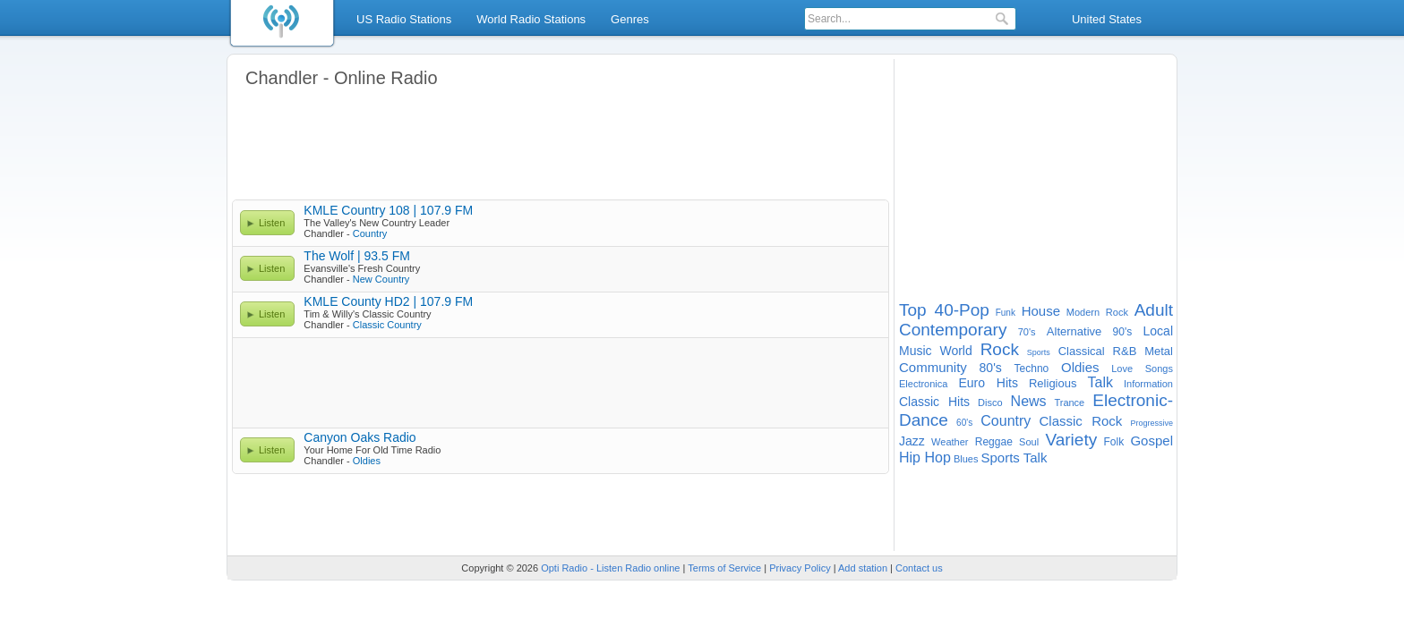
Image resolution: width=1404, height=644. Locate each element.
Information (1148, 383)
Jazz (912, 441)
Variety (1071, 439)
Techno (1031, 368)
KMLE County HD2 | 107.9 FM (388, 301)
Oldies (367, 460)
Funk (1005, 313)
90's (1123, 332)
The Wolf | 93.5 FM (357, 256)
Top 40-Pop (944, 310)
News (1029, 401)
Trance (1069, 402)
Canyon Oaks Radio (359, 437)
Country (370, 233)
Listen (272, 222)
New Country (381, 279)
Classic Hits (934, 401)
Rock (999, 349)
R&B (1125, 351)
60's (964, 423)
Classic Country (387, 324)
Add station (862, 568)
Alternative (1074, 331)
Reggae (994, 442)
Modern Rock (1097, 312)
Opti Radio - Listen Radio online (610, 568)
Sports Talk (1013, 457)
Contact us (919, 568)
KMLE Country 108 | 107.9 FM (388, 210)
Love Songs (1142, 368)
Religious (1052, 383)
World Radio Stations (531, 19)
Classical (1081, 351)
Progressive (1151, 423)
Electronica (923, 383)
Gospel (1151, 440)
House (1041, 310)
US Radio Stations (403, 19)
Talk (1099, 382)
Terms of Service (724, 568)
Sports (1038, 352)
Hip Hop (925, 457)
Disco (990, 402)
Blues (966, 458)
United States (1107, 19)
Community (933, 367)
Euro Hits (988, 383)
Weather (949, 441)
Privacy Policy (799, 568)
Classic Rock (1081, 420)
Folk (1113, 442)
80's (991, 367)
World (955, 350)
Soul (1029, 441)
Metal (1158, 351)
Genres (630, 19)
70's (1027, 331)
